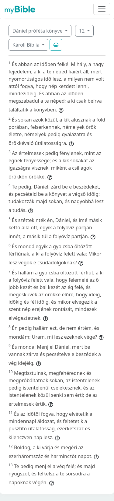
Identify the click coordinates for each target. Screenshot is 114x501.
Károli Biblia (26, 44)
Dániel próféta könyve (38, 30)
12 (82, 30)
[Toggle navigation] (101, 9)
